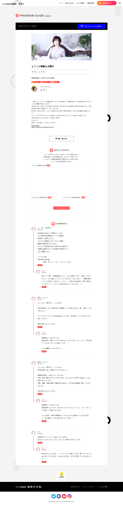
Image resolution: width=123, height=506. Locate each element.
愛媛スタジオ (55, 82)
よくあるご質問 (103, 486)
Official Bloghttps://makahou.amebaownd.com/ (42, 126)
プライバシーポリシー (89, 486)
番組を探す (90, 3)
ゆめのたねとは (69, 3)
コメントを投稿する (61, 208)
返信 (40, 265)
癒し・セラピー (36, 82)
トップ (61, 3)
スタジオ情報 (80, 3)
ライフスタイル (46, 82)
